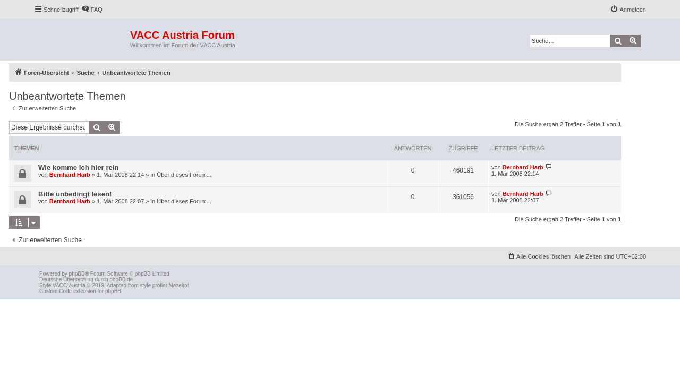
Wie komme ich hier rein (78, 167)
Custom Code (55, 291)
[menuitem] (92, 9)
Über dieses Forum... (184, 174)
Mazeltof (178, 285)
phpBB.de (121, 279)
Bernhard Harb (69, 174)
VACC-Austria (69, 285)
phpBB (77, 274)
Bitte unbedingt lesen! (75, 194)
